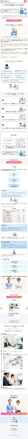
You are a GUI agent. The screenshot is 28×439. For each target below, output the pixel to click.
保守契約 (15, 196)
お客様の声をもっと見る (14, 321)
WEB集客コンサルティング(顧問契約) (7, 196)
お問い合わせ (14, 432)
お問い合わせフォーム (10, 334)
